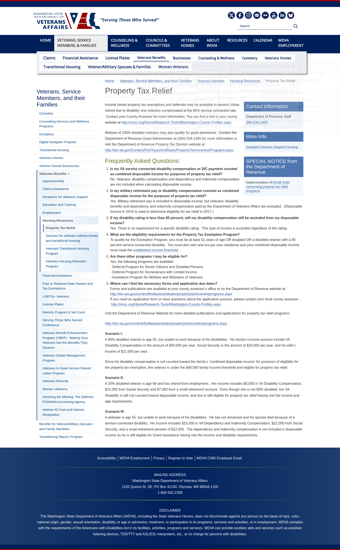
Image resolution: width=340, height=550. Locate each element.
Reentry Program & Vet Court (63, 312)
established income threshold (155, 250)
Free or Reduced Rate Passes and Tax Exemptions (67, 286)
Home (45, 40)
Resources (237, 40)
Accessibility (106, 458)
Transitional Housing (59, 66)
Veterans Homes (270, 58)
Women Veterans (162, 66)
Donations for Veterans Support (65, 197)
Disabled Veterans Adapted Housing (272, 147)
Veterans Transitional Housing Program (67, 251)
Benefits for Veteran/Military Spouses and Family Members (66, 426)
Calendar (262, 40)
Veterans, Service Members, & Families (76, 43)
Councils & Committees (158, 43)
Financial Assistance (76, 58)
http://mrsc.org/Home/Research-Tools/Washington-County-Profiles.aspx (176, 122)
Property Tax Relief (60, 228)
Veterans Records (55, 381)
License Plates (111, 58)
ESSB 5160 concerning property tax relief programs (268, 186)
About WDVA (213, 43)
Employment (51, 212)
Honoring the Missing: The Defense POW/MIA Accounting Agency (67, 399)
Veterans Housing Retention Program (66, 263)
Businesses (174, 58)
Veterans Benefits (144, 58)
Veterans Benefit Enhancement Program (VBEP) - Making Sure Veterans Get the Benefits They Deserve (65, 340)
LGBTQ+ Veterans (55, 296)
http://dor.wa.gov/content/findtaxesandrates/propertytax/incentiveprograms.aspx (171, 294)
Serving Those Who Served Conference (62, 322)
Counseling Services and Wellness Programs (64, 123)
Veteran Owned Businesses (59, 166)
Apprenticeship (53, 181)
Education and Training (59, 204)
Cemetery (242, 58)
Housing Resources (57, 220)
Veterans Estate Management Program (63, 358)
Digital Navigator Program (58, 142)
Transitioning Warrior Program (61, 437)
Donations (46, 134)
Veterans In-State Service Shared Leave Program (66, 370)
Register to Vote (180, 458)
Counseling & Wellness (209, 58)
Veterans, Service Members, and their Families (61, 98)
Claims (48, 58)
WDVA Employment (291, 43)
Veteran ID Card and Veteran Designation (63, 412)
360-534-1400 (257, 122)
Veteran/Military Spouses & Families (112, 66)
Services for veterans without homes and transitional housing (72, 238)
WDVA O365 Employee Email (219, 458)
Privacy (159, 458)
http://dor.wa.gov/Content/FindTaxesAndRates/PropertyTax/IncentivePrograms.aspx (169, 150)
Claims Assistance (55, 189)
